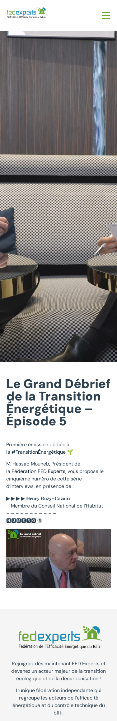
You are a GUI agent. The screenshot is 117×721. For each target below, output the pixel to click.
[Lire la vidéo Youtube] (58, 558)
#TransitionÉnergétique (39, 452)
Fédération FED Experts (38, 471)
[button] (106, 15)
